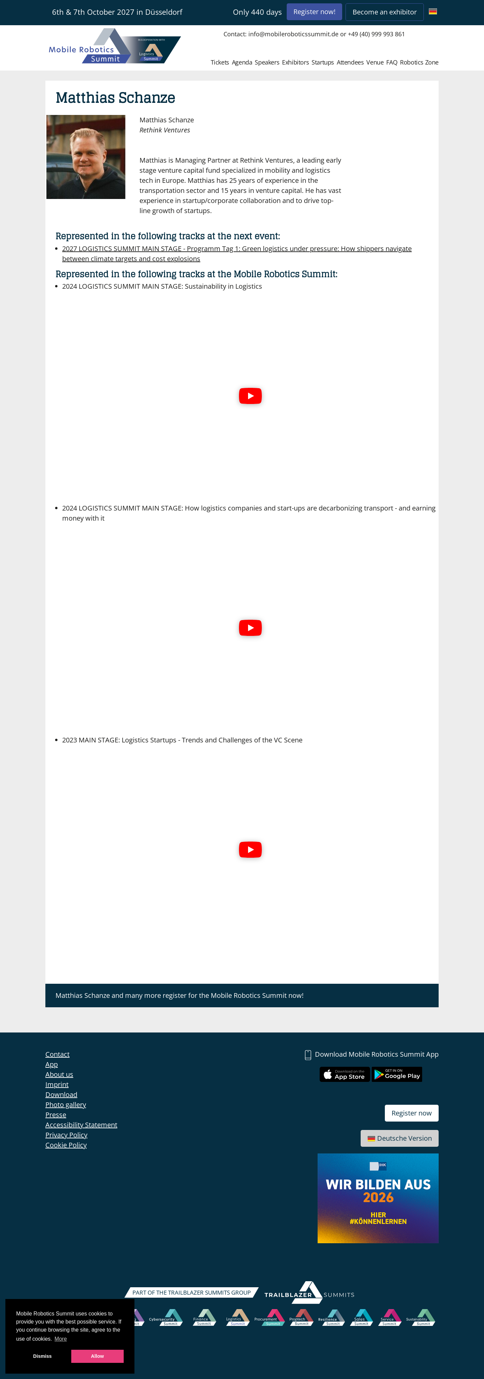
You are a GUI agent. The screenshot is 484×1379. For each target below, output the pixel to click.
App (51, 1064)
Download (61, 1094)
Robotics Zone (419, 62)
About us (59, 1074)
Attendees (350, 62)
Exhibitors (295, 62)
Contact (57, 1054)
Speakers (267, 62)
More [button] (60, 1339)
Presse (55, 1114)
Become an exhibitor (385, 11)
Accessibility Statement (81, 1124)
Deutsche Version (399, 1138)
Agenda (242, 62)
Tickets (220, 62)
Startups (323, 62)
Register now (412, 1113)
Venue (375, 62)
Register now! (314, 11)
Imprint (57, 1084)
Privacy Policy (66, 1134)
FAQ (391, 62)
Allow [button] (97, 1356)
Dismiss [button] (42, 1356)
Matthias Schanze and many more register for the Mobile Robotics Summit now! (179, 995)
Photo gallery (65, 1104)
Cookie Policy (66, 1144)
